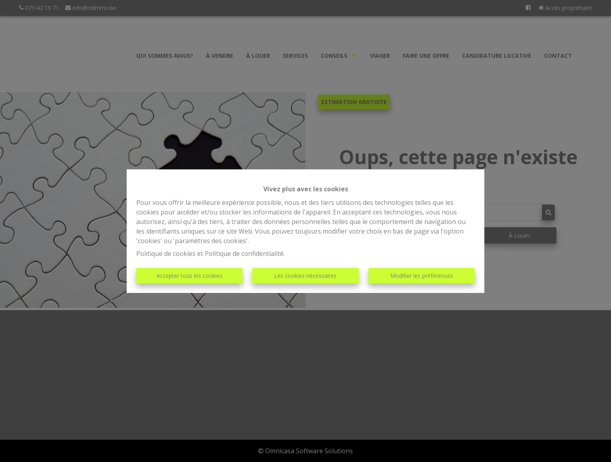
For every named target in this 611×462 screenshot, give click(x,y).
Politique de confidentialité (244, 253)
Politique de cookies (166, 253)
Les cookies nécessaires (305, 275)
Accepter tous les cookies (190, 275)
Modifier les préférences (421, 275)
